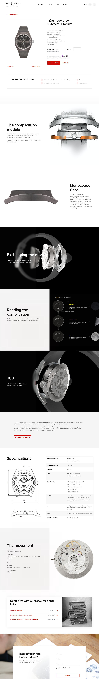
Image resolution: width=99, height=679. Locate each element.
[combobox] (77, 49)
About (50, 4)
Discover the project (22, 437)
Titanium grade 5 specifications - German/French (24, 619)
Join (57, 4)
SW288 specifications (16, 610)
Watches (40, 4)
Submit (67, 675)
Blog (65, 4)
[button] (67, 258)
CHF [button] (84, 4)
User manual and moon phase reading (21, 615)
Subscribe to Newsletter (64, 667)
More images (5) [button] (36, 66)
